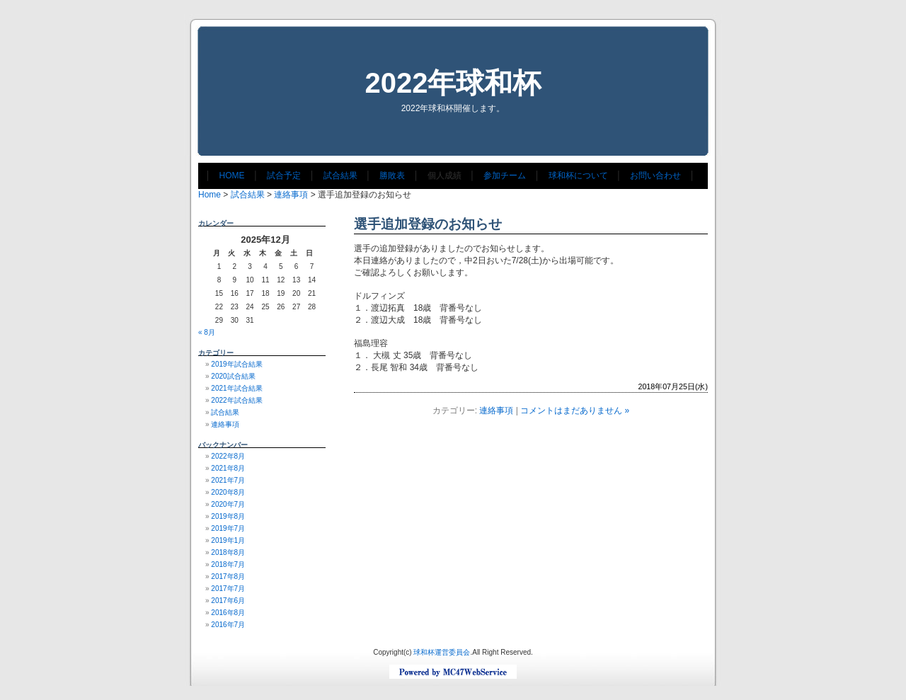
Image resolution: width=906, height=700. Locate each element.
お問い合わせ (655, 175)
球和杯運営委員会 (441, 652)
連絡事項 (291, 195)
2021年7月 (228, 480)
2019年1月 (228, 540)
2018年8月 (228, 552)
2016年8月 (228, 612)
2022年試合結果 (236, 400)
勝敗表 (392, 175)
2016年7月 (228, 625)
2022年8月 (228, 456)
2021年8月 (228, 468)
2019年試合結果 (236, 364)
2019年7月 (228, 528)
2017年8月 (228, 576)
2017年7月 (228, 588)
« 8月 (206, 332)
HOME (232, 175)
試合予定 (284, 175)
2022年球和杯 (453, 82)
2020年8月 (228, 492)
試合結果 (340, 175)
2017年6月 (228, 600)
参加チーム (504, 175)
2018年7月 (228, 564)
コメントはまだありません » (574, 410)
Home (209, 195)
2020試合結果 (233, 376)
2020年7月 (228, 504)
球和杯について (578, 175)
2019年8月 (228, 516)
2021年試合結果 (236, 388)
